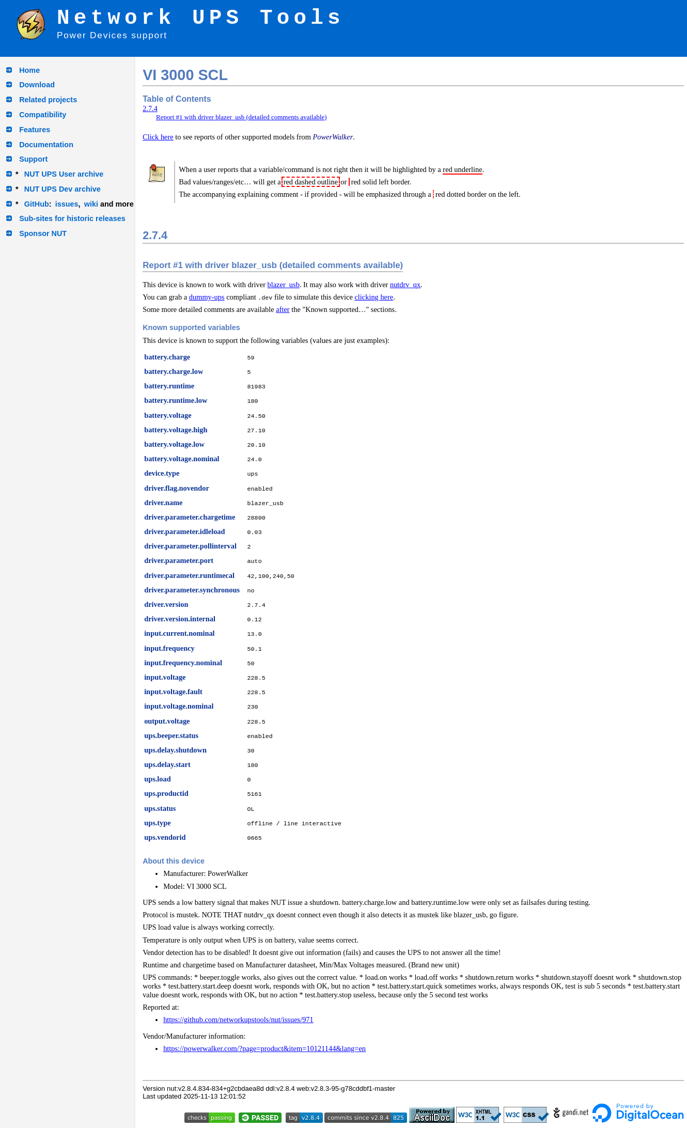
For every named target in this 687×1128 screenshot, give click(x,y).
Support (33, 159)
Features (34, 130)
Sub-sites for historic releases (72, 218)
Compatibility (42, 115)
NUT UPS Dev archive (62, 189)
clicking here (373, 297)
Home (29, 70)
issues (67, 204)
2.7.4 (150, 108)
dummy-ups (207, 297)
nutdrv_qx (405, 284)
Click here (158, 137)
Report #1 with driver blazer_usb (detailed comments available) (241, 117)
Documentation (46, 144)
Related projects (48, 100)
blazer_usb (284, 284)
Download (37, 85)
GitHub (36, 204)
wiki (91, 204)
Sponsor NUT (43, 233)
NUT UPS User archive (64, 174)
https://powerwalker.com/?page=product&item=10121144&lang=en (264, 1048)
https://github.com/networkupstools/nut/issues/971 (238, 1019)
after (282, 309)
